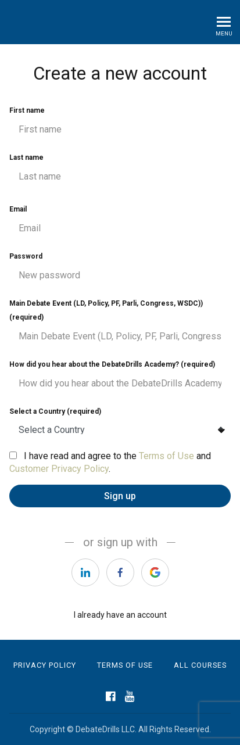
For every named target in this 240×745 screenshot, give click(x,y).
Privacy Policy (44, 665)
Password (120, 269)
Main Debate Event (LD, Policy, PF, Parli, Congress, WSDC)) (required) (120, 323)
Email (120, 222)
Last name (120, 170)
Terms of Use (166, 455)
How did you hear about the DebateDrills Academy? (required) (120, 377)
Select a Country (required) (120, 423)
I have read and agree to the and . (110, 462)
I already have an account (120, 614)
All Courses (200, 665)
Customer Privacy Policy (59, 468)
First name (120, 123)
